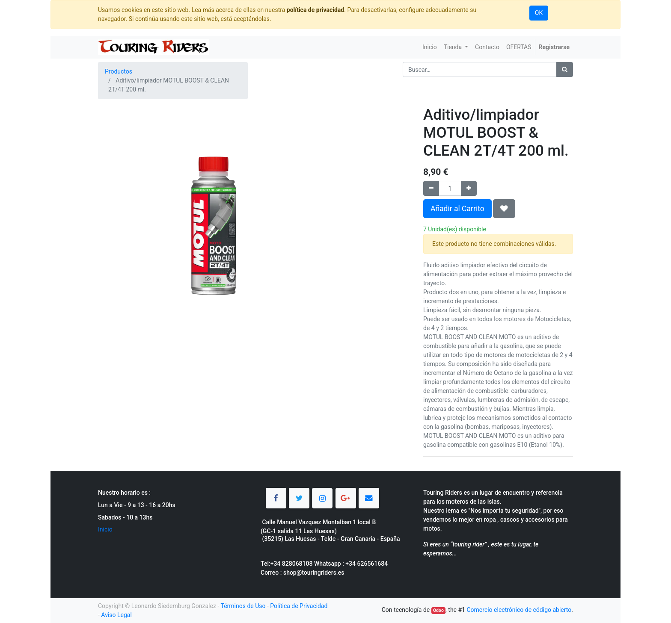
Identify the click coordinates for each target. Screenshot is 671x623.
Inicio (105, 529)
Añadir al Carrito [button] (457, 208)
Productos (118, 71)
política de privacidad (315, 9)
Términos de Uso (242, 605)
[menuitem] (429, 47)
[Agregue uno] (469, 188)
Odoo (438, 610)
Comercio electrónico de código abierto (518, 609)
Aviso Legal (116, 614)
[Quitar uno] (431, 188)
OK (539, 12)
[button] (504, 208)
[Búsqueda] (564, 69)
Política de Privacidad (298, 605)
